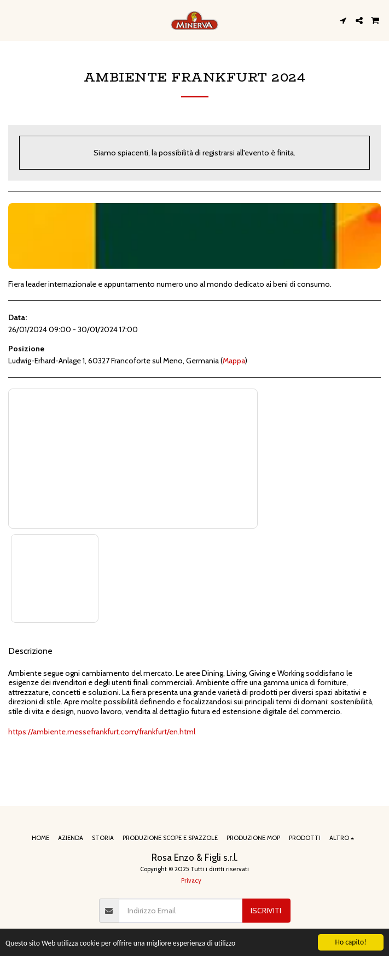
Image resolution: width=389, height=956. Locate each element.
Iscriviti (266, 911)
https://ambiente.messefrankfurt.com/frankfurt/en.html (101, 732)
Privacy (191, 880)
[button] (12, 20)
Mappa (234, 361)
